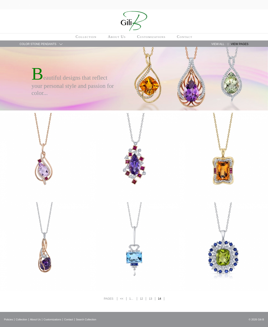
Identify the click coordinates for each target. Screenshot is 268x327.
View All (217, 44)
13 (150, 298)
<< (121, 298)
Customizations (151, 37)
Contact (185, 37)
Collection (86, 37)
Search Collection (86, 319)
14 (159, 298)
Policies (8, 319)
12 (141, 298)
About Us (117, 37)
